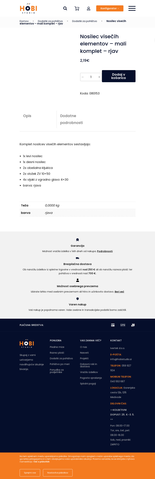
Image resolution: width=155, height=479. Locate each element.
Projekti (84, 358)
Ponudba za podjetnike (57, 371)
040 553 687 (117, 381)
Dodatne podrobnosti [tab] (71, 119)
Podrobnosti (105, 251)
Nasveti (84, 352)
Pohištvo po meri (60, 364)
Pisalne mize (57, 347)
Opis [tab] (27, 115)
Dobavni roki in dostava (88, 365)
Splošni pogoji (88, 383)
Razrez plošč (57, 352)
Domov (24, 21)
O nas (83, 347)
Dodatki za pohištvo (50, 21)
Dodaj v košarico (118, 76)
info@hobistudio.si (121, 359)
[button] (88, 8)
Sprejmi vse (30, 472)
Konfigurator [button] (109, 8)
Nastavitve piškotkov (57, 472)
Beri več (119, 291)
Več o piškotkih (41, 461)
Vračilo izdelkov (89, 372)
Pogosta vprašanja (91, 378)
